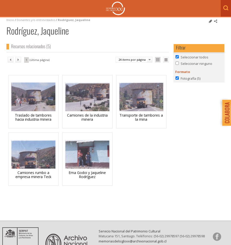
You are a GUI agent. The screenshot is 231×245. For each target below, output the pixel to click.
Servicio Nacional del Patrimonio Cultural (129, 231)
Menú (5, 8)
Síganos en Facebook (217, 236)
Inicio (10, 20)
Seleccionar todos (194, 57)
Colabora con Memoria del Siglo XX (225, 112)
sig (18, 59)
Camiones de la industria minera (87, 117)
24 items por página (132, 60)
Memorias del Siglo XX (115, 8)
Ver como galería (158, 60)
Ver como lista (166, 60)
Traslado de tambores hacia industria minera (33, 117)
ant (10, 59)
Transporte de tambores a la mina (141, 117)
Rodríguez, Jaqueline (74, 20)
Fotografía (190, 78)
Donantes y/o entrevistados (36, 20)
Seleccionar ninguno (196, 63)
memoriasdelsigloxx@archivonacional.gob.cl (133, 241)
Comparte (215, 21)
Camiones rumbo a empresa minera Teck (33, 174)
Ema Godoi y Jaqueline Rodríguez (87, 174)
